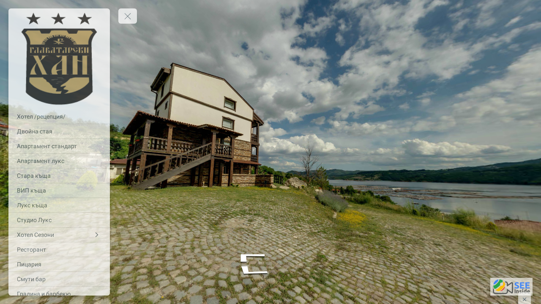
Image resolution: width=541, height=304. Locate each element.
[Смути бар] (59, 279)
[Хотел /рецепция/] (59, 116)
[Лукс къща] (59, 205)
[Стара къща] (59, 175)
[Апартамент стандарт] (59, 146)
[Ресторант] (59, 249)
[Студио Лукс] (59, 220)
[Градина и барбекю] (59, 294)
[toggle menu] (127, 16)
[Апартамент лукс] (59, 161)
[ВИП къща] (59, 190)
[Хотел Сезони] (59, 235)
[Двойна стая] (59, 131)
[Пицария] (59, 264)
